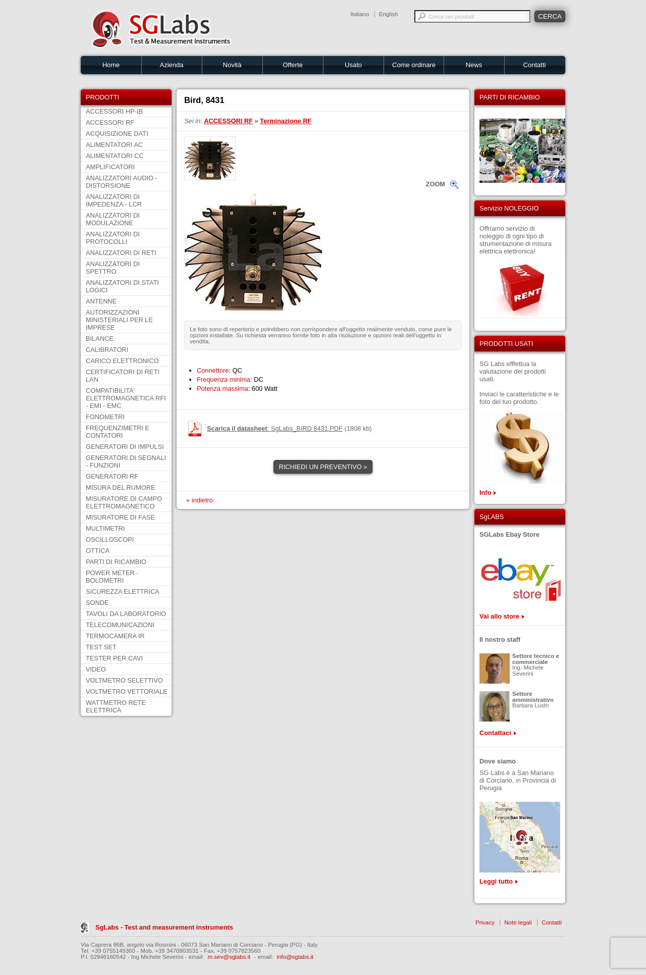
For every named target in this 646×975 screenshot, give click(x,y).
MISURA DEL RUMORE (120, 487)
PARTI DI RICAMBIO (116, 562)
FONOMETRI (105, 417)
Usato (353, 65)
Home (111, 65)
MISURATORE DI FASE (120, 517)
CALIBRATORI (107, 349)
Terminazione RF (285, 121)
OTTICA (98, 550)
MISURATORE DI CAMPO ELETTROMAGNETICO (124, 502)
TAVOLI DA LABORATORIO (126, 614)
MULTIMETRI (105, 528)
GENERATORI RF (112, 476)
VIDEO (96, 669)
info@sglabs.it (295, 957)
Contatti (534, 65)
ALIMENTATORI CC (114, 156)
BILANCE (100, 338)
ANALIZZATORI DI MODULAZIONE (113, 219)
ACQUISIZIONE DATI (117, 133)
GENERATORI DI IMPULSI (125, 446)
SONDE (97, 602)
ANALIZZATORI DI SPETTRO (113, 267)
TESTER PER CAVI (114, 658)
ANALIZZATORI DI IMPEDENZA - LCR (114, 200)
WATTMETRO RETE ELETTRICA (116, 706)
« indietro (199, 500)
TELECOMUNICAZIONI (120, 625)
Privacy (485, 922)
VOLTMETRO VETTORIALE (127, 691)
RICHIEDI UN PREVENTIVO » (323, 467)
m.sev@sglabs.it (229, 957)
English (388, 14)
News (474, 65)
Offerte (293, 65)
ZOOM (435, 184)
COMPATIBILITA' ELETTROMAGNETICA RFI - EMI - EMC (126, 398)
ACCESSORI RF (110, 122)
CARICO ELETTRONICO (122, 361)
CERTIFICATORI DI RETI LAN (122, 375)
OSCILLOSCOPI (110, 539)
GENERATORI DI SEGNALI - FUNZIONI (126, 461)
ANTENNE (101, 301)
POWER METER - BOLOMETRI (112, 576)
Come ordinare (414, 65)
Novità (232, 65)
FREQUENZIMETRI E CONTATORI (117, 431)
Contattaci (495, 733)
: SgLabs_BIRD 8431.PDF (275, 428)
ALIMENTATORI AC (114, 144)
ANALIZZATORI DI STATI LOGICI (122, 286)
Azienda (172, 65)
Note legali (517, 922)
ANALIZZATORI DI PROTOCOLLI (113, 237)
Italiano (359, 14)
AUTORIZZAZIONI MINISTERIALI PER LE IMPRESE (119, 320)
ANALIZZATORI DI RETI (121, 252)
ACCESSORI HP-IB (114, 111)
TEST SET (101, 647)
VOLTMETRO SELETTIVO (124, 680)
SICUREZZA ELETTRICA (122, 591)
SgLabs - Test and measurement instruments (164, 927)
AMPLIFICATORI (110, 167)
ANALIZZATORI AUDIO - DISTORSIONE (121, 181)
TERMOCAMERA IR (115, 636)
